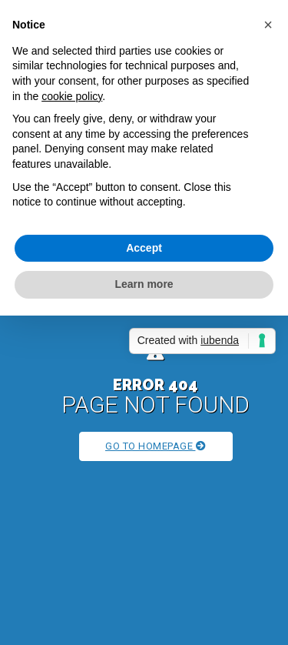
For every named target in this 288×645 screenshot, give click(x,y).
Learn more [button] (143, 284)
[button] (268, 24)
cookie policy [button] (71, 96)
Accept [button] (144, 248)
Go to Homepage (155, 446)
